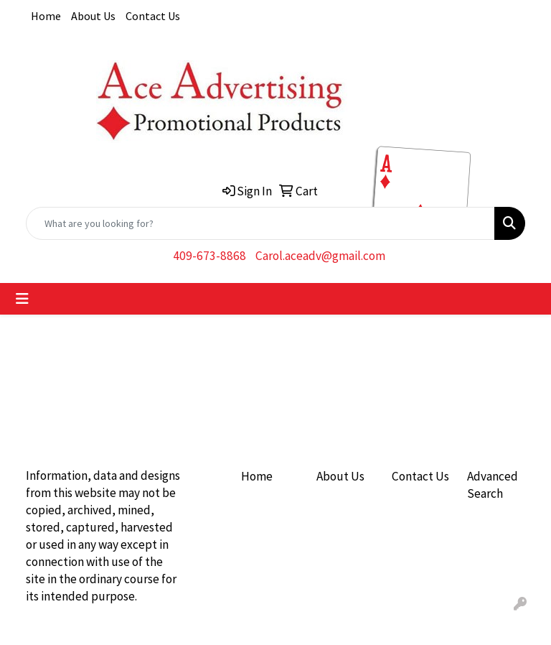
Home (46, 16)
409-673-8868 (209, 256)
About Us (93, 16)
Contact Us (153, 16)
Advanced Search (492, 484)
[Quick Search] (260, 223)
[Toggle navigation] (22, 299)
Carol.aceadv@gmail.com (320, 256)
